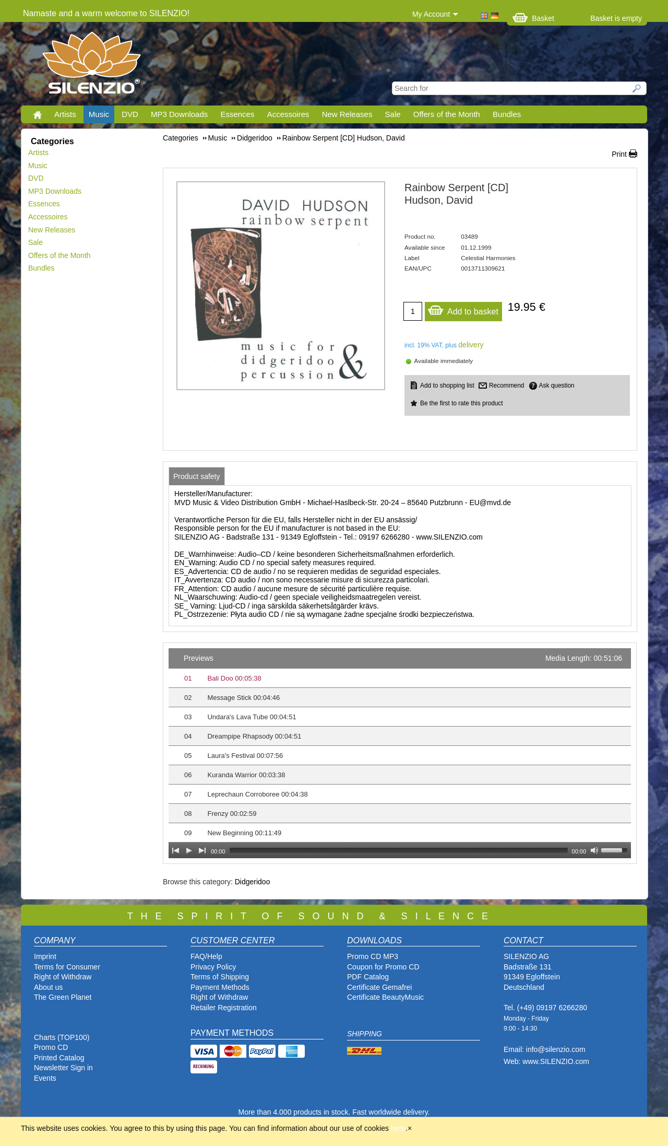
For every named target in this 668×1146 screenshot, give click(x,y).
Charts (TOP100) (61, 1037)
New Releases (347, 114)
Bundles (507, 114)
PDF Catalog (368, 977)
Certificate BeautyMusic (385, 997)
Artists (65, 114)
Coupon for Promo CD (383, 967)
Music (99, 114)
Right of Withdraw (62, 977)
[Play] (189, 850)
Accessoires (288, 114)
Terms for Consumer (67, 967)
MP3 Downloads (179, 114)
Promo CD (51, 1047)
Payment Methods (219, 987)
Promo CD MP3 (372, 956)
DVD (130, 114)
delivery (470, 345)
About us (48, 987)
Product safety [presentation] (196, 476)
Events (45, 1078)
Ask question (557, 385)
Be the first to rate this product (461, 403)
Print (619, 154)
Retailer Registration (223, 1007)
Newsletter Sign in (63, 1067)
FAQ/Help (206, 956)
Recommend (506, 385)
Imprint (45, 956)
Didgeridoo (252, 882)
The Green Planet (63, 997)
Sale (393, 114)
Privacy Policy (213, 967)
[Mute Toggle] (594, 850)
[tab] (197, 476)
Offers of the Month (446, 114)
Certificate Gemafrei (379, 987)
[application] (400, 753)
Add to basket (462, 309)
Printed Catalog (59, 1058)
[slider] (399, 850)
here (398, 1128)
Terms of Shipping (219, 977)
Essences (237, 114)
